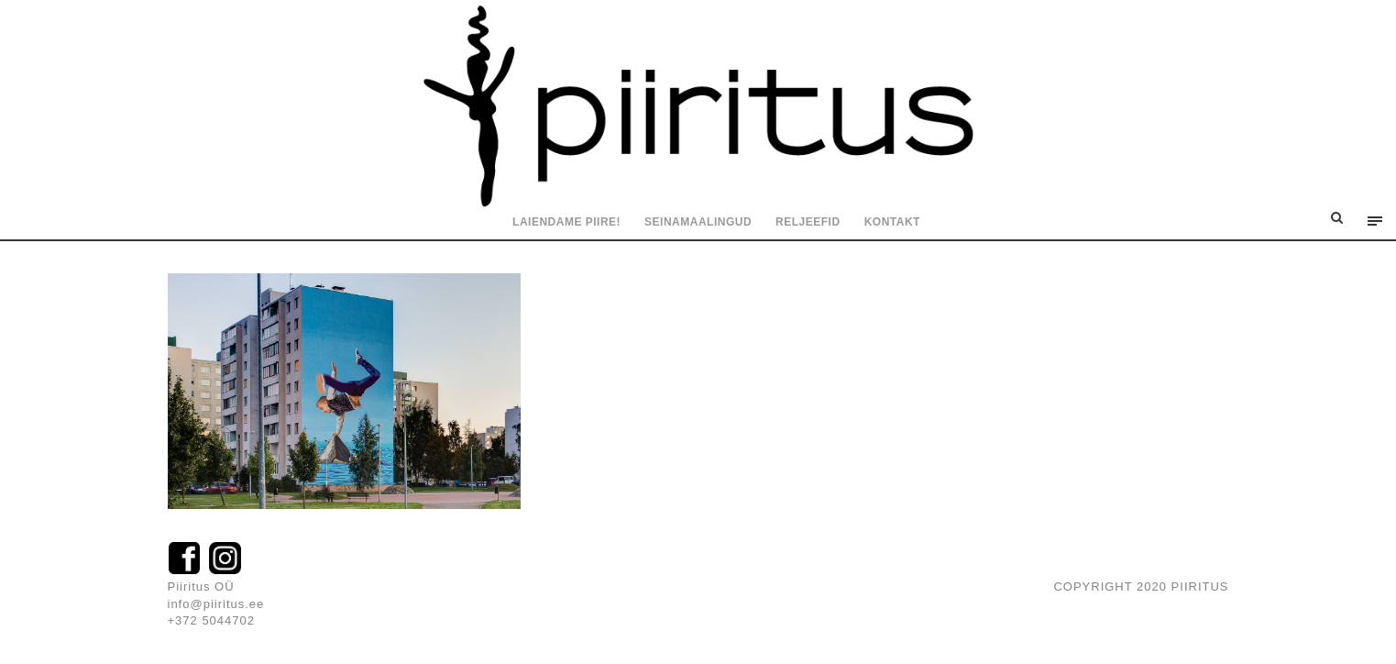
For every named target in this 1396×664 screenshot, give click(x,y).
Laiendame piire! (566, 222)
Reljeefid (808, 222)
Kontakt (892, 222)
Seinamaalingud (698, 222)
